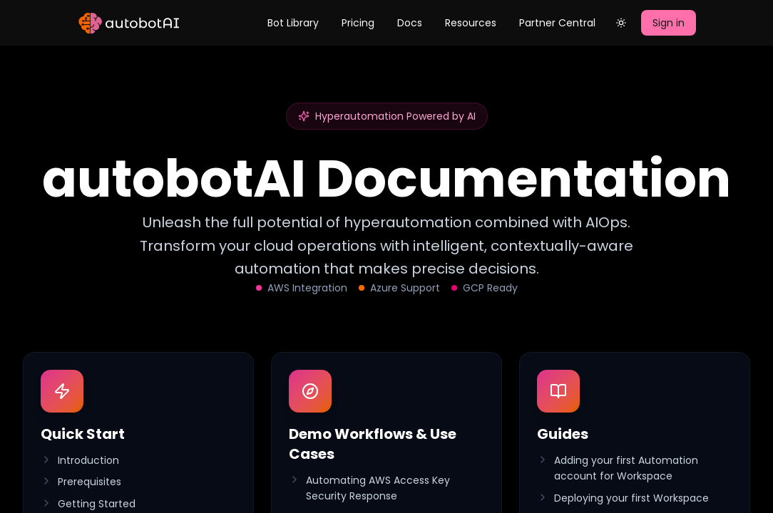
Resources (470, 23)
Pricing (358, 23)
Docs (409, 23)
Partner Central (557, 23)
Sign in (668, 23)
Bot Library (293, 23)
